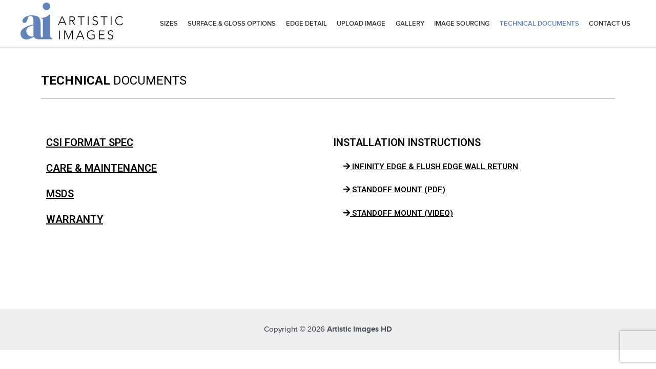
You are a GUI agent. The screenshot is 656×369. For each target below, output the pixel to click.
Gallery (410, 23)
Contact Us (609, 23)
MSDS (60, 194)
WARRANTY (74, 219)
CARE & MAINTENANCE (101, 168)
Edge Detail (306, 23)
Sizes (169, 23)
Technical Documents (539, 23)
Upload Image (361, 23)
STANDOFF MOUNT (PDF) (394, 189)
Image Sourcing (461, 23)
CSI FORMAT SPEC (89, 142)
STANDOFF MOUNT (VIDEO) (398, 213)
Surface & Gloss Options (232, 23)
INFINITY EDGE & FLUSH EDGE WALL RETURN (430, 166)
